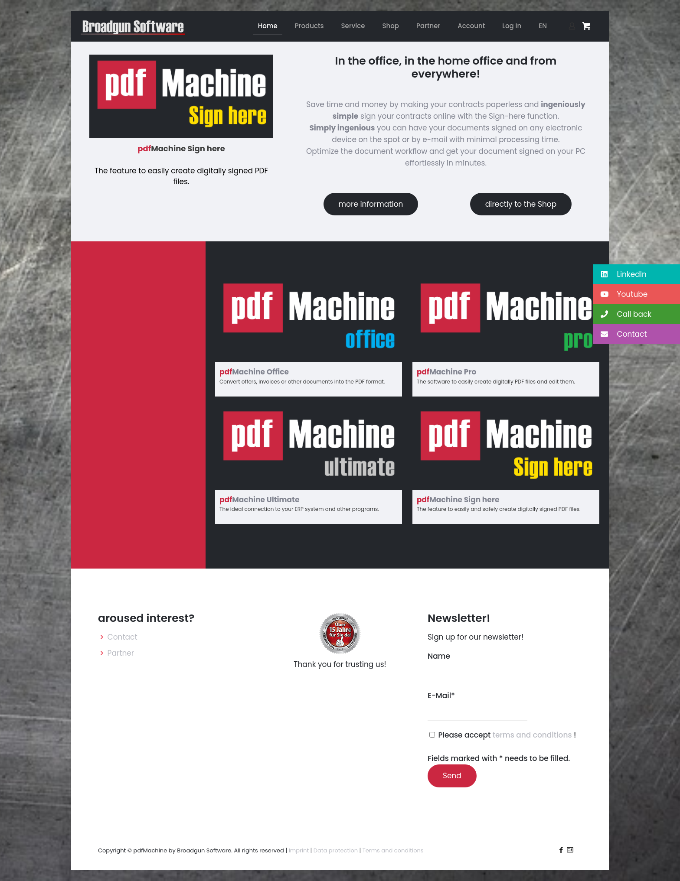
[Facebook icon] (561, 850)
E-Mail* (477, 705)
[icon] (570, 850)
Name (477, 666)
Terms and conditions (393, 850)
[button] (636, 274)
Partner (121, 653)
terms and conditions (533, 735)
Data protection (336, 850)
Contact (122, 637)
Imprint (299, 850)
